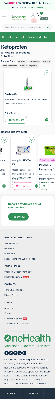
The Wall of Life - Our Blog (16, 323)
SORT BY (12, 393)
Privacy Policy (10, 295)
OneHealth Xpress (15, 318)
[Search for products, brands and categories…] (23, 27)
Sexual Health (35, 37)
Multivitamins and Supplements (19, 258)
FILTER (33, 393)
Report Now (18, 216)
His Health (7, 37)
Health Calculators (16, 276)
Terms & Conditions (14, 289)
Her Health (20, 37)
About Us (8, 308)
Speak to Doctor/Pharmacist (18, 271)
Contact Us (10, 313)
